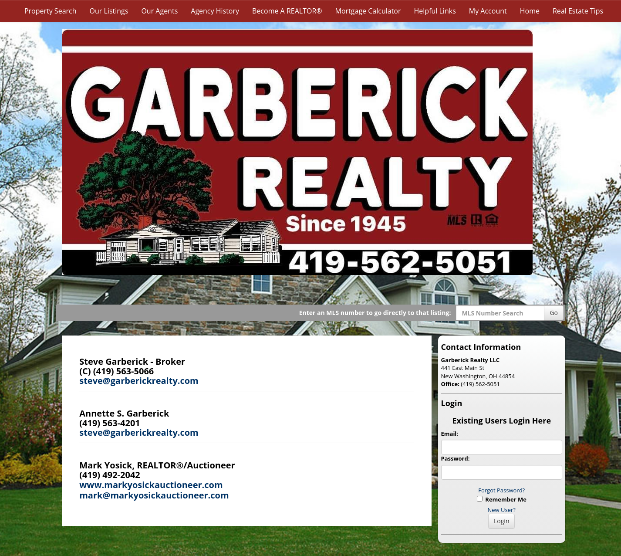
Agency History (215, 11)
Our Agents (159, 11)
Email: (450, 433)
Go (554, 313)
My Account (488, 11)
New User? (502, 510)
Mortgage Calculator (368, 11)
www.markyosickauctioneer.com (151, 485)
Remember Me (501, 499)
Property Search (50, 11)
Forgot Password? (501, 490)
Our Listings (109, 11)
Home (530, 11)
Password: (455, 458)
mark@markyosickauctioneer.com (154, 495)
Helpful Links (435, 11)
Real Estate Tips (578, 11)
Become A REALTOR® (287, 11)
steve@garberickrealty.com (139, 380)
